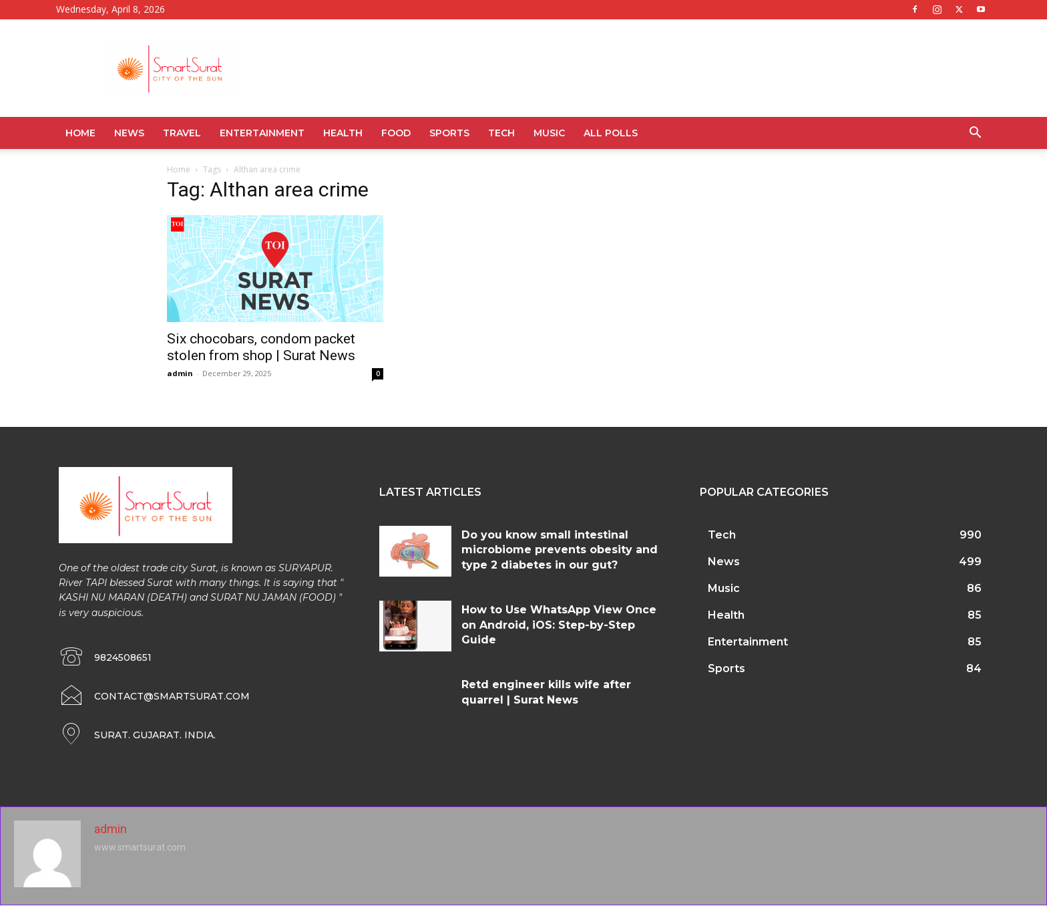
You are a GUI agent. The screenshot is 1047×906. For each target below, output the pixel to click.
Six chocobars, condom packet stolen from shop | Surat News (261, 347)
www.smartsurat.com (140, 847)
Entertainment (262, 133)
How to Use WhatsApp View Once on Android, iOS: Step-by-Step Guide (558, 624)
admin (180, 373)
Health (343, 133)
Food (396, 133)
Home (80, 133)
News (129, 133)
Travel (182, 133)
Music (549, 133)
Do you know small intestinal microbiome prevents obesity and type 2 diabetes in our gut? (559, 549)
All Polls (611, 133)
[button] (975, 134)
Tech (501, 133)
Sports (449, 133)
